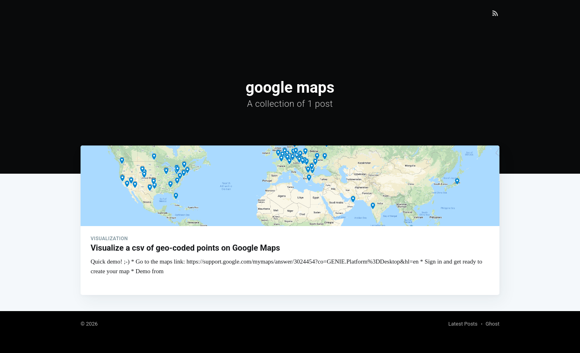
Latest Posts (463, 324)
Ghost (492, 324)
